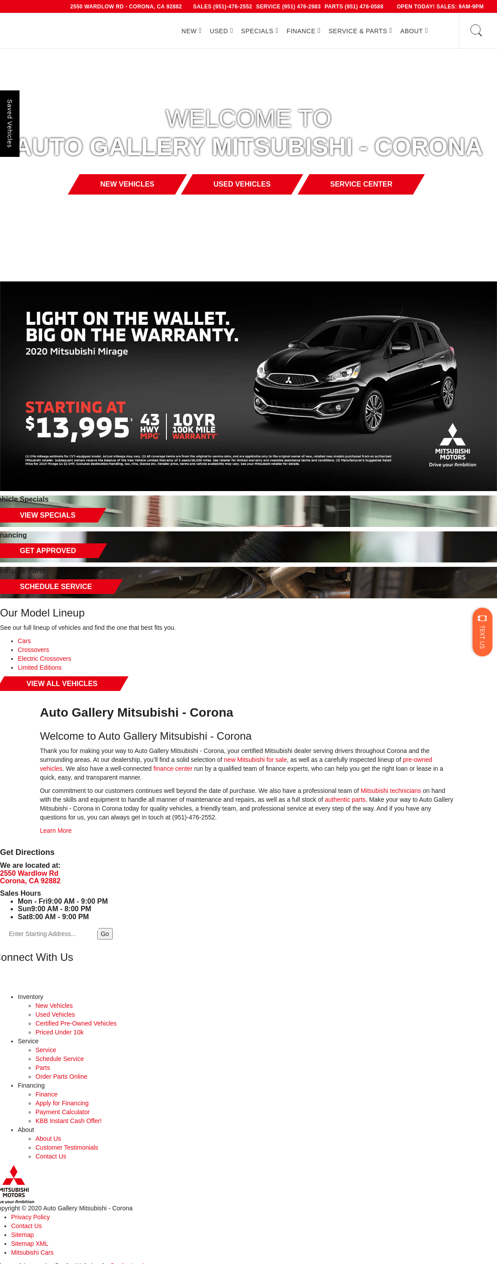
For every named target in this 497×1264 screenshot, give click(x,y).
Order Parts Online (61, 1076)
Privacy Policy (30, 1217)
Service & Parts (357, 31)
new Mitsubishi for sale (255, 759)
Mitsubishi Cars (32, 1252)
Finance (301, 31)
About (411, 31)
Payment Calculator (63, 1112)
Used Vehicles (55, 1014)
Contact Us (51, 1156)
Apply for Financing (62, 1103)
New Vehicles (54, 1005)
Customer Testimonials (67, 1147)
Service (46, 1049)
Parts (43, 1067)
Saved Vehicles (9, 123)
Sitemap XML (29, 1243)
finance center (173, 768)
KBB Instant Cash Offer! (69, 1120)
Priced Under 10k (59, 1032)
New (189, 31)
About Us (48, 1138)
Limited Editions (40, 667)
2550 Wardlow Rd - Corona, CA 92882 (126, 7)
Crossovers (33, 649)
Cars (24, 640)
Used (219, 31)
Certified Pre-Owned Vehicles (76, 1023)
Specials (257, 31)
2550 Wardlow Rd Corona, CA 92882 (30, 877)
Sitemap (22, 1234)
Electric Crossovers (44, 658)
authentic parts (344, 799)
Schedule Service (60, 1058)
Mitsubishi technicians (391, 790)
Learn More (56, 830)
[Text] (483, 632)
